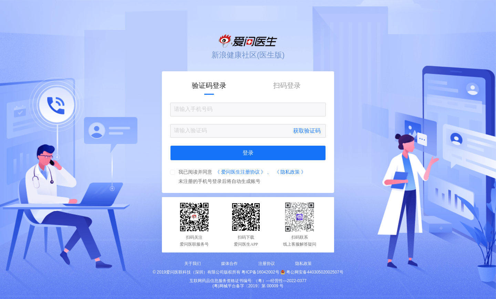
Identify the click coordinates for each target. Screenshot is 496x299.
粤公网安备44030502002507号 (314, 272)
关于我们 (192, 263)
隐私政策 (303, 263)
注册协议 (266, 263)
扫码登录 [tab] (287, 85)
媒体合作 (229, 263)
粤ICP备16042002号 (260, 272)
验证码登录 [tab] (209, 85)
